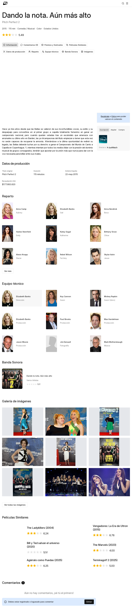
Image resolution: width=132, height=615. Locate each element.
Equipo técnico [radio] (50, 52)
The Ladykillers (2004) (40, 536)
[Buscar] (123, 3)
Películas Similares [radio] (76, 45)
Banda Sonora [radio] (70, 52)
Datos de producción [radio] (14, 52)
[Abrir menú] (127, 3)
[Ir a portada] (5, 3)
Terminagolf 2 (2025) (105, 607)
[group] (66, 45)
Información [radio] (10, 45)
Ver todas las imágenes (15, 505)
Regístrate (105, 116)
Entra (114, 116)
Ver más (7, 271)
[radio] (104, 130)
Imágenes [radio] (87, 52)
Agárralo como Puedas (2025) (44, 607)
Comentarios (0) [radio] (29, 45)
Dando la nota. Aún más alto (39, 376)
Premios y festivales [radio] (52, 45)
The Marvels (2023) (104, 572)
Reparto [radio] (33, 52)
